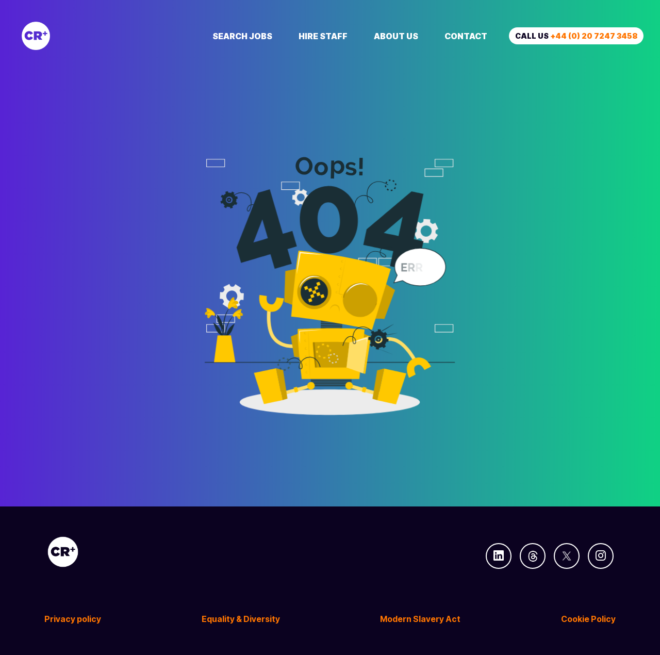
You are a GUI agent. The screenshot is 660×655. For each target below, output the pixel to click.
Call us (576, 35)
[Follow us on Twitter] (567, 556)
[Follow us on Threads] (533, 556)
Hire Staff (323, 36)
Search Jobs (242, 36)
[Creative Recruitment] (93, 36)
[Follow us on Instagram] (601, 556)
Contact (465, 36)
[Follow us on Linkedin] (499, 556)
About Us (396, 36)
